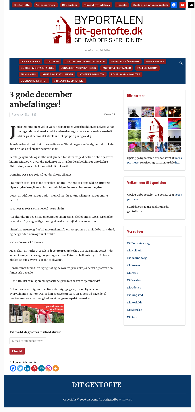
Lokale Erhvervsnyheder (78, 67)
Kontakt (122, 4)
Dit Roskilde (134, 302)
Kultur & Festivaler (117, 67)
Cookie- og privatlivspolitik (150, 4)
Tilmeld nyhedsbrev (97, 4)
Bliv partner (69, 4)
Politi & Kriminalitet (125, 74)
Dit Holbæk (134, 250)
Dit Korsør (133, 265)
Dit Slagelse (134, 309)
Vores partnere (46, 4)
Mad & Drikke (155, 61)
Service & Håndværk (125, 61)
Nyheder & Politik (92, 74)
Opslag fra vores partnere (85, 61)
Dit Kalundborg (137, 258)
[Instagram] (48, 368)
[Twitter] (20, 368)
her (177, 162)
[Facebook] (13, 368)
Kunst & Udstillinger (58, 74)
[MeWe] (41, 368)
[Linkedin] (27, 368)
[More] (56, 368)
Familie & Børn (147, 67)
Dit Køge (132, 272)
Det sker (53, 61)
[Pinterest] (34, 368)
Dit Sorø (132, 317)
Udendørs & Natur (34, 80)
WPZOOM (125, 399)
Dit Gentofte (22, 4)
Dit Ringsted (135, 295)
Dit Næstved (134, 280)
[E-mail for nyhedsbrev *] (27, 340)
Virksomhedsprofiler (69, 80)
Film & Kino (28, 74)
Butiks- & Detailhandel (37, 67)
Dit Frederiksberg (138, 243)
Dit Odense (134, 287)
